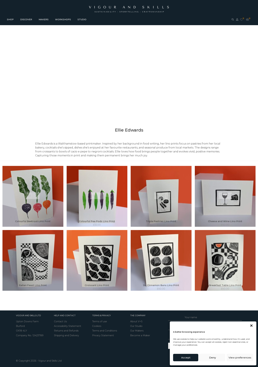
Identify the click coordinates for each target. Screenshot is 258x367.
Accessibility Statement (67, 325)
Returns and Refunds (66, 329)
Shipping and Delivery (66, 333)
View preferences (240, 357)
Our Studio (136, 325)
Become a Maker (140, 333)
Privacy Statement (103, 333)
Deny (212, 357)
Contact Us (60, 321)
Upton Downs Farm (27, 321)
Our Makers (136, 329)
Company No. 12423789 (29, 333)
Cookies (96, 325)
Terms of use (99, 321)
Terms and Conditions (104, 329)
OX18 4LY (21, 329)
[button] (251, 325)
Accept (185, 357)
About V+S (136, 321)
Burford (20, 325)
